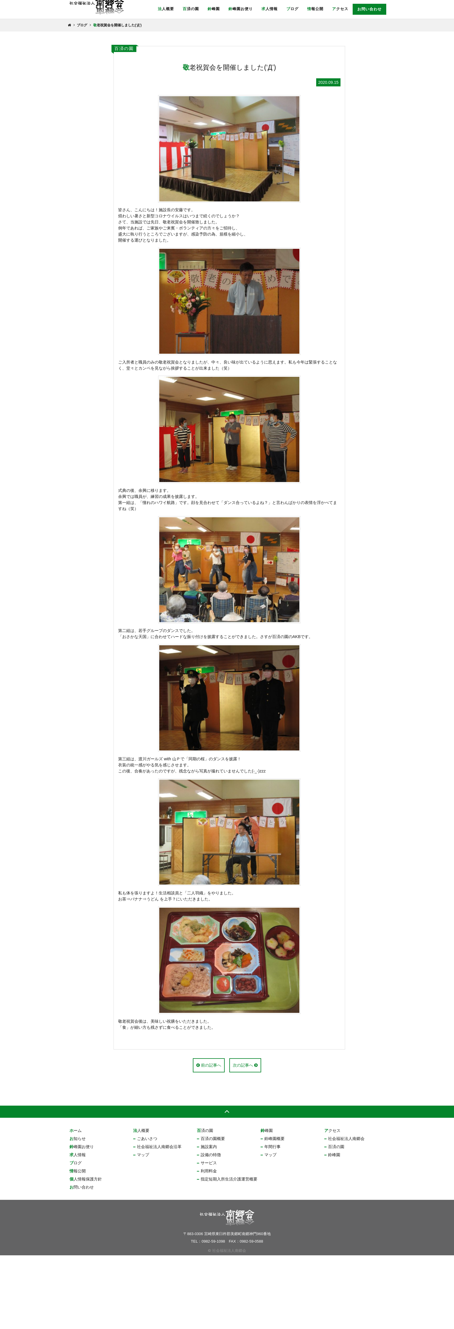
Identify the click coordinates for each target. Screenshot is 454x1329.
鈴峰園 (214, 9)
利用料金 (209, 1244)
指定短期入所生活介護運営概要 (229, 1252)
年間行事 (272, 1220)
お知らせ (77, 1212)
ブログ (292, 9)
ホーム (75, 1204)
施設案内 (209, 1220)
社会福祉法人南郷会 (346, 1212)
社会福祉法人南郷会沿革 (159, 1220)
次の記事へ (245, 1139)
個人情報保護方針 (85, 1252)
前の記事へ (208, 1139)
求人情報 (269, 9)
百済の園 (191, 9)
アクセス (340, 9)
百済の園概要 (213, 1212)
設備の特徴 (211, 1228)
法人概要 (166, 9)
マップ (143, 1228)
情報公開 (315, 9)
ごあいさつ (147, 1212)
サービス (209, 1236)
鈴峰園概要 (274, 1212)
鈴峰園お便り (240, 9)
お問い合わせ (369, 9)
